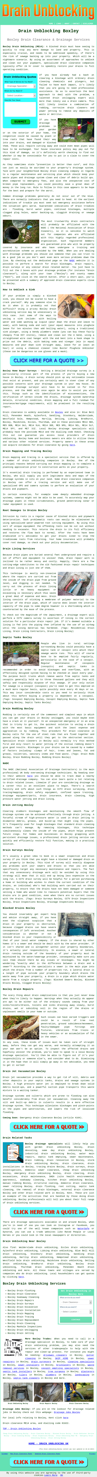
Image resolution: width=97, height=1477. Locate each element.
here (72, 445)
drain (91, 78)
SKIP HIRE (61, 1358)
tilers (23, 1375)
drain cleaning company (64, 171)
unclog (7, 319)
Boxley (59, 412)
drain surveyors (41, 1362)
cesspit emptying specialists (60, 1368)
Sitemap (5, 1454)
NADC (72, 260)
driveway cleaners (55, 1355)
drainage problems (21, 254)
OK (61, 1475)
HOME (51, 24)
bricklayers (63, 1365)
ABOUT (67, 24)
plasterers (87, 1371)
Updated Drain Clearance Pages (47, 1454)
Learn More (50, 1475)
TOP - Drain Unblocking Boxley (22, 1428)
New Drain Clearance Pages (21, 1454)
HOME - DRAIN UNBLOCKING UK (48, 1443)
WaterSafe (83, 1228)
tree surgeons (56, 1371)
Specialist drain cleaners (20, 741)
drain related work (38, 1193)
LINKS (58, 24)
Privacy (92, 1454)
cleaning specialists (81, 1362)
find (12, 1247)
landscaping (82, 1375)
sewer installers (28, 1365)
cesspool (87, 696)
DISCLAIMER (88, 24)
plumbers (51, 1375)
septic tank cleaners (26, 1378)
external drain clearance (78, 1189)
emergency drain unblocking (32, 1173)
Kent (69, 1193)
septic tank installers (17, 1371)
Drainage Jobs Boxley (67, 1412)
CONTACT (76, 24)
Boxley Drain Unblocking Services (34, 1284)
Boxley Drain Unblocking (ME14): (24, 46)
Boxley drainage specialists (44, 1144)
